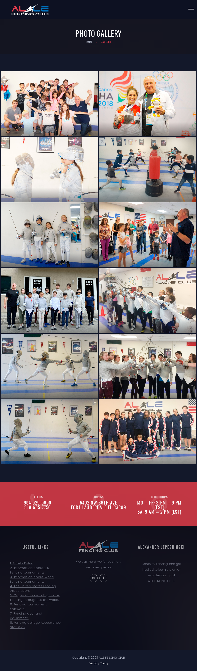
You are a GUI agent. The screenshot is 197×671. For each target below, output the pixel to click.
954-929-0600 (37, 502)
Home (89, 42)
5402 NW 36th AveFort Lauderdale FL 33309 (98, 504)
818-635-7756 (37, 507)
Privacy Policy (99, 663)
